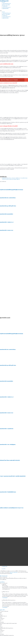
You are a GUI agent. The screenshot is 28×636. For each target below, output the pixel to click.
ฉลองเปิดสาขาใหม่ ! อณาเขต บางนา (6, 230)
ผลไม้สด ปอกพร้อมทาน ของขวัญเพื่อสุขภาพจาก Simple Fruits (11, 507)
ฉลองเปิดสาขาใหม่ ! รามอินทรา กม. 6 (7, 222)
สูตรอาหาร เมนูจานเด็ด (6, 4)
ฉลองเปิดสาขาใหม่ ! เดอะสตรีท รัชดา (6, 428)
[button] (14, 10)
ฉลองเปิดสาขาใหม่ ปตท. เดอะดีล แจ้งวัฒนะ (8, 197)
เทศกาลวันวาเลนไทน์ (12, 179)
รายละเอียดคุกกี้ (4, 597)
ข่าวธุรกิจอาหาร (4, 15)
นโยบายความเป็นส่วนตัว (13, 572)
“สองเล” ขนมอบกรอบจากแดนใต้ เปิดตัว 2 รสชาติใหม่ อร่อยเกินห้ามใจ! (13, 476)
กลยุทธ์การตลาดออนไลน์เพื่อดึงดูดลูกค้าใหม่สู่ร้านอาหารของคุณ (11, 189)
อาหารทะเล (7, 179)
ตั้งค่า (11, 573)
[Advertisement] (14, 43)
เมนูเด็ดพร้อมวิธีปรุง (5, 8)
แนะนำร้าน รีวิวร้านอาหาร (6, 7)
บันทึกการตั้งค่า (2, 609)
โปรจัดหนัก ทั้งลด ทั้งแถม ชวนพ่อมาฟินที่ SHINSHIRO (10, 460)
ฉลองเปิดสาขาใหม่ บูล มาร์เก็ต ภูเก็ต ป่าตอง (8, 205)
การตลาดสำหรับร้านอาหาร (6, 3)
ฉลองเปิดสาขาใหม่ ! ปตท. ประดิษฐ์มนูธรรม (7, 444)
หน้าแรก (3, 2)
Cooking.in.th (4, 1)
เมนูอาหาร (18, 179)
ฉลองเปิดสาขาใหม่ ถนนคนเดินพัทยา (6, 214)
